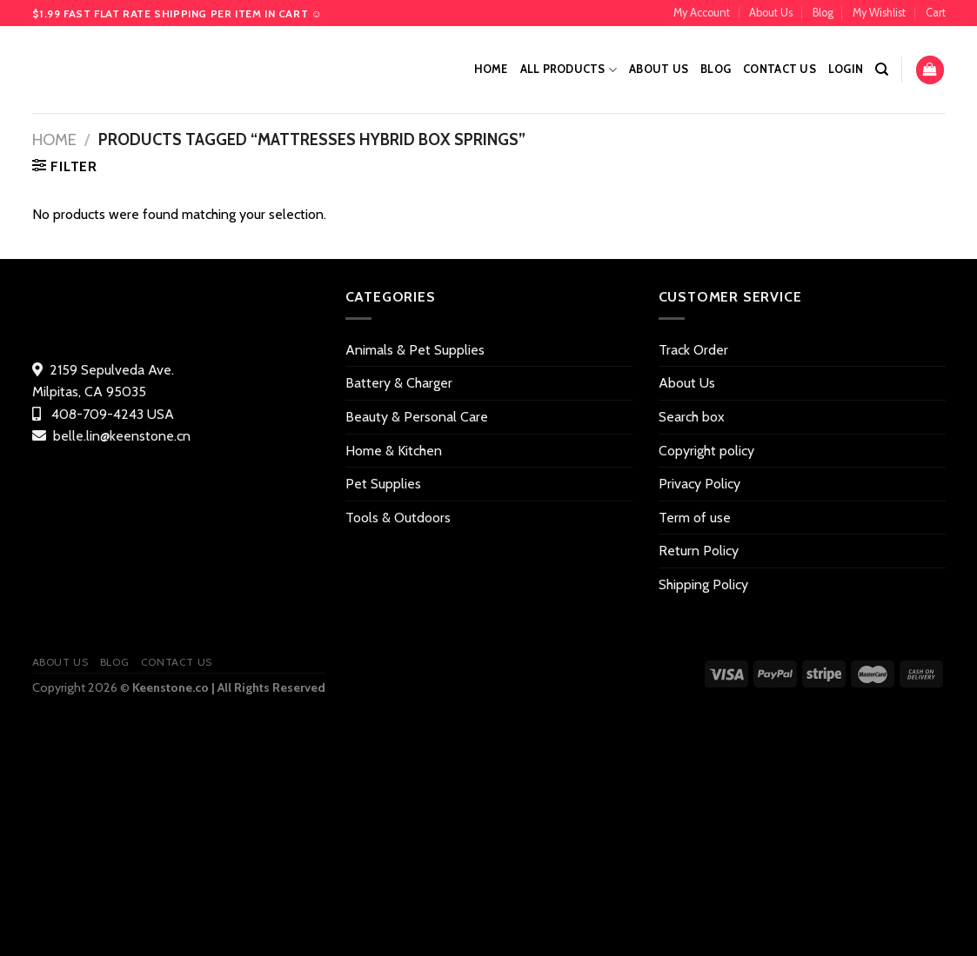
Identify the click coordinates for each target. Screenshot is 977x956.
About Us (771, 12)
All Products (569, 70)
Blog (823, 12)
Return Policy (699, 550)
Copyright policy (706, 450)
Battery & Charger (398, 383)
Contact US (779, 69)
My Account (701, 12)
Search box (692, 416)
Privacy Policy (699, 483)
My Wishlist (879, 12)
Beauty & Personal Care (416, 416)
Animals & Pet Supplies (415, 350)
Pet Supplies (383, 483)
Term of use (695, 517)
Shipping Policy (703, 584)
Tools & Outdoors (398, 517)
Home (491, 69)
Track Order (693, 350)
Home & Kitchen (393, 450)
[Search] (881, 69)
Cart (936, 12)
